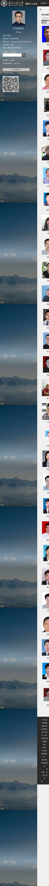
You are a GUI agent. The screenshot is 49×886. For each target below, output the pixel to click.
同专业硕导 (16, 69)
